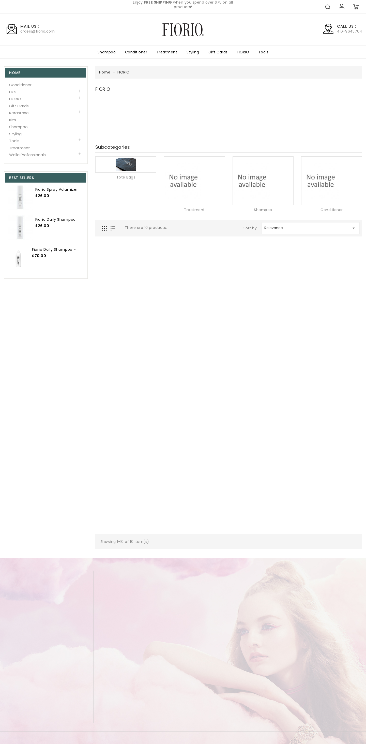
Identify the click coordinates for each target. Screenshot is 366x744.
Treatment (167, 52)
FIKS (12, 92)
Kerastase (19, 112)
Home (14, 72)
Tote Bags (125, 177)
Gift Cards (218, 52)
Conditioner (136, 52)
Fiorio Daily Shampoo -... (55, 249)
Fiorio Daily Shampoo (55, 219)
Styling (193, 52)
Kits (12, 120)
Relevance (310, 228)
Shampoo (107, 52)
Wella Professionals (27, 154)
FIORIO (243, 52)
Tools (263, 52)
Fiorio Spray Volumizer (56, 189)
